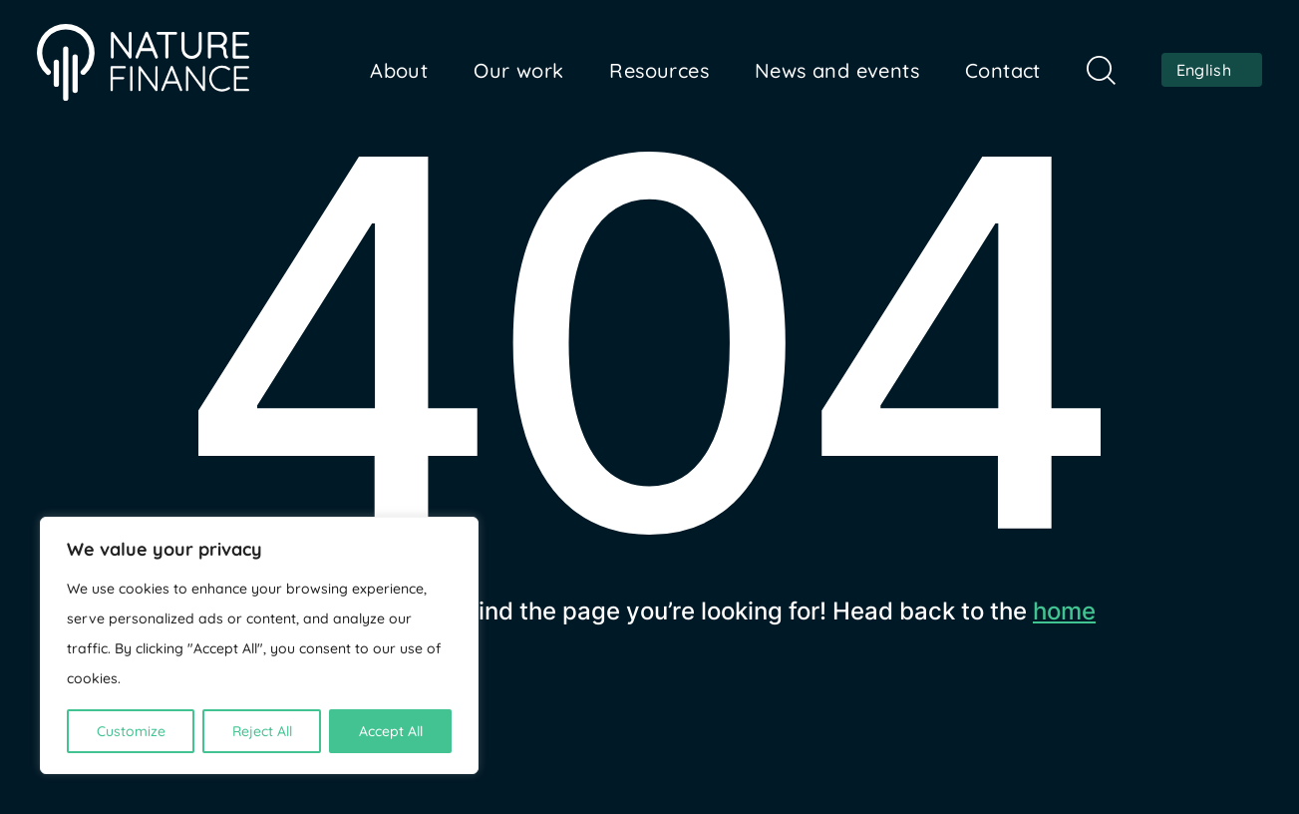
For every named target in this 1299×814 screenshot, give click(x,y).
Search (1101, 70)
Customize (131, 731)
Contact (1003, 70)
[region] (259, 645)
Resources (659, 70)
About (399, 70)
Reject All (262, 731)
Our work (518, 70)
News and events (837, 70)
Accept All (391, 731)
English (1203, 70)
